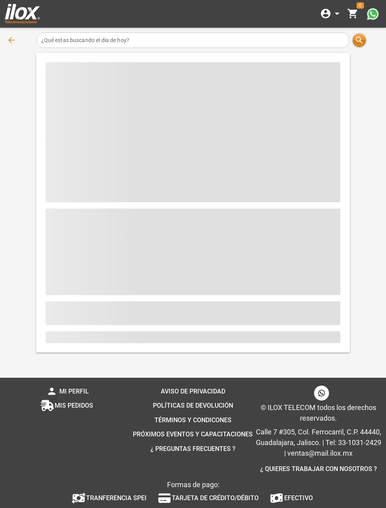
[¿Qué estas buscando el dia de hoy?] (193, 40)
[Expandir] (331, 13)
